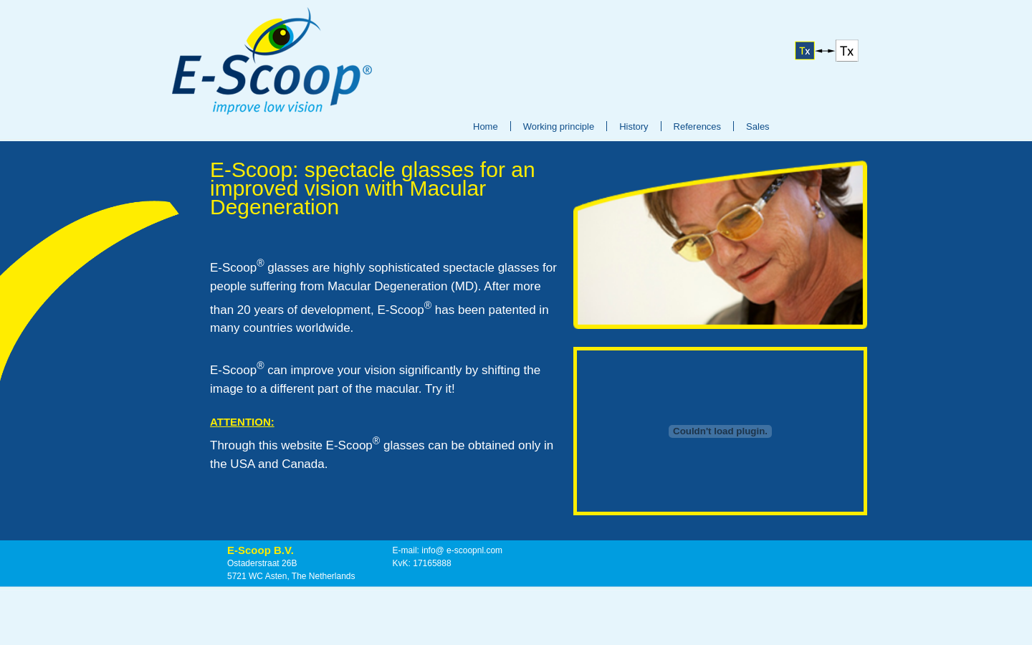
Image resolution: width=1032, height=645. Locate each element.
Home (485, 126)
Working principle (558, 126)
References (697, 126)
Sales (758, 126)
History (633, 126)
